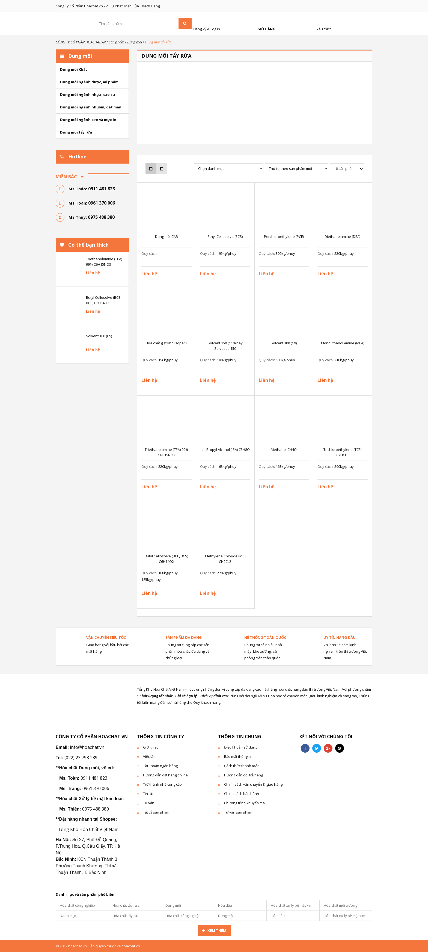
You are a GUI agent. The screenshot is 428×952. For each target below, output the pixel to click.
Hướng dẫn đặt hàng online (165, 775)
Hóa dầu (225, 905)
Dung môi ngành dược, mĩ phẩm (89, 81)
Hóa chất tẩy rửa (125, 905)
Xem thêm (216, 930)
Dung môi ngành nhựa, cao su (87, 94)
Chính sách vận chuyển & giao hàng (253, 784)
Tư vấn (148, 802)
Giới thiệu (151, 747)
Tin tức (148, 793)
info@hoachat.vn (87, 747)
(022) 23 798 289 (80, 758)
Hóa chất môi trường (340, 905)
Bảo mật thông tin (238, 756)
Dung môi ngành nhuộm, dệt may (90, 107)
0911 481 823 (101, 189)
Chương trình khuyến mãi (245, 802)
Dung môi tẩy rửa (76, 132)
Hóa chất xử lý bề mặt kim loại (291, 906)
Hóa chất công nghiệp (77, 905)
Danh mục (68, 915)
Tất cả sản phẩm (156, 812)
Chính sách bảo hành (241, 793)
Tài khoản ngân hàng (160, 765)
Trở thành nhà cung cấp (162, 784)
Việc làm (149, 756)
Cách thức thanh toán (242, 765)
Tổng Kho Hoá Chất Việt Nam (88, 829)
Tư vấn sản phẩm (238, 812)
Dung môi (173, 905)
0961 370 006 (101, 203)
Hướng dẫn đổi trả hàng (243, 775)
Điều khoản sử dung (240, 747)
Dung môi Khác (73, 69)
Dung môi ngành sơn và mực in (88, 119)
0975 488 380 (101, 217)
